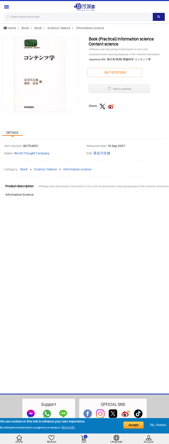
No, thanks (158, 425)
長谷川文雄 (101, 153)
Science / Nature (58, 28)
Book (25, 28)
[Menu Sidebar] (7, 7)
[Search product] (159, 17)
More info (68, 427)
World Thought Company (32, 153)
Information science (89, 28)
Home (9, 28)
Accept (133, 425)
